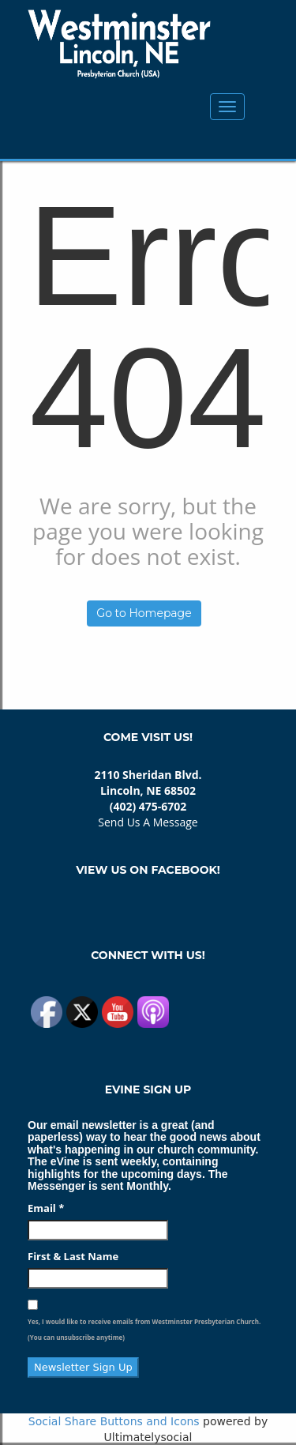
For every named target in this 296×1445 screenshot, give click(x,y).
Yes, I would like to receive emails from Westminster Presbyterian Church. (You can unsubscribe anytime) (144, 1329)
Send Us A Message (147, 822)
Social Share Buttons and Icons (114, 1421)
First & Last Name (73, 1256)
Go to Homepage (143, 613)
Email (46, 1208)
